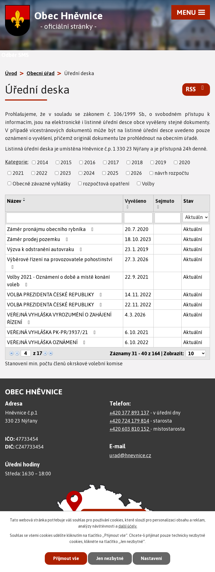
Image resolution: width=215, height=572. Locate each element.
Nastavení (153, 558)
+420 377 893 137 (129, 413)
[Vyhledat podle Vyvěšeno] (138, 218)
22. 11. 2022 (138, 305)
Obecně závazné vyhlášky (42, 183)
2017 (113, 162)
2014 (42, 162)
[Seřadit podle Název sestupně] (24, 200)
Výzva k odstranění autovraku (45, 249)
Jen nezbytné (110, 558)
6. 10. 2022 (136, 342)
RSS (196, 89)
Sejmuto (164, 201)
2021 (18, 173)
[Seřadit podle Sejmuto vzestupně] (158, 206)
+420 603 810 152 (129, 429)
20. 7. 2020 (136, 229)
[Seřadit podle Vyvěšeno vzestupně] (128, 206)
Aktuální (192, 229)
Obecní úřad (41, 73)
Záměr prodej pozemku (38, 239)
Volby (148, 183)
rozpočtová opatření (106, 183)
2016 (89, 162)
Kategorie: (16, 162)
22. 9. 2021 (136, 277)
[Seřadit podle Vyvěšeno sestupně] (128, 208)
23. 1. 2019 (136, 249)
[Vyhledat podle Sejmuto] (168, 218)
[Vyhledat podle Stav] (196, 217)
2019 (160, 162)
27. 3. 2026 (136, 259)
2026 (136, 173)
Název (14, 201)
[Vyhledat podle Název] (64, 218)
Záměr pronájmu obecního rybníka (51, 229)
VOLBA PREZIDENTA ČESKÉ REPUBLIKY (55, 294)
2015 (66, 162)
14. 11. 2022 (138, 294)
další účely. (127, 526)
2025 (112, 173)
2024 (89, 173)
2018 (137, 162)
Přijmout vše (63, 558)
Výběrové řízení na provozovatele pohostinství (59, 263)
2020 (184, 162)
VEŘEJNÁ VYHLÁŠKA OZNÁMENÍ (47, 342)
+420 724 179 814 (129, 421)
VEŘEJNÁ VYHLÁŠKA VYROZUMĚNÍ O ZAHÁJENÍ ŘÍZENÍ (59, 318)
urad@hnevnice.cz (130, 455)
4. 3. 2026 (135, 315)
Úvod (11, 73)
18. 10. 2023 (138, 239)
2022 (41, 173)
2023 (65, 173)
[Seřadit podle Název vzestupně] (24, 198)
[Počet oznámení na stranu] (196, 353)
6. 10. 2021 (136, 332)
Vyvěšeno (135, 201)
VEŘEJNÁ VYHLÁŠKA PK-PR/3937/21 (52, 332)
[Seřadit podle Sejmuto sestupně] (158, 208)
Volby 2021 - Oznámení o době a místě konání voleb (58, 280)
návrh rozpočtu (172, 173)
